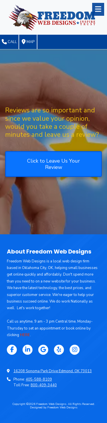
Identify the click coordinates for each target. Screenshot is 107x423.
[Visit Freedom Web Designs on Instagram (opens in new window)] (75, 350)
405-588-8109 (39, 379)
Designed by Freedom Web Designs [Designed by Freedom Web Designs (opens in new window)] (53, 408)
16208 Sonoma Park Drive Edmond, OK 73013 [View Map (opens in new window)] (52, 371)
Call (9, 41)
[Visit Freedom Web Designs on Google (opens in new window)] (43, 350)
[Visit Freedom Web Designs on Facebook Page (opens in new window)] (12, 350)
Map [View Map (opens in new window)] (28, 41)
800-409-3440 (44, 385)
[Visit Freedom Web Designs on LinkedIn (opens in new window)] (28, 350)
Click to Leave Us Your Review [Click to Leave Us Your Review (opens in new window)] (53, 164)
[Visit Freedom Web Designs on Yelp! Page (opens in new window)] (59, 350)
